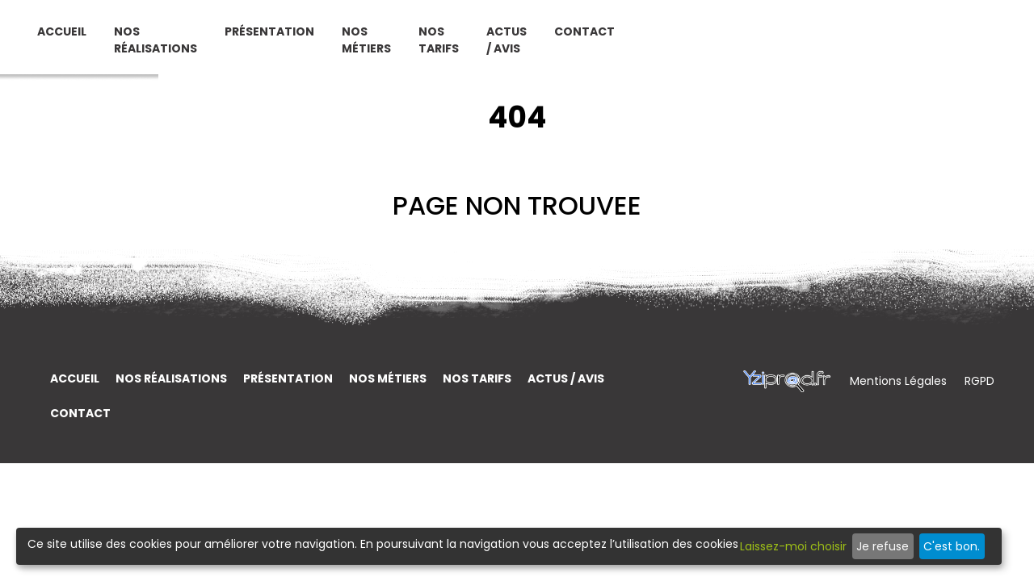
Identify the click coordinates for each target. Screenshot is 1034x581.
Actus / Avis (813, 46)
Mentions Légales (900, 381)
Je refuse (882, 546)
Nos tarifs (716, 46)
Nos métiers (617, 46)
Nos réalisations (381, 46)
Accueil (288, 38)
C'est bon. (951, 546)
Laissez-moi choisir (793, 546)
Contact (921, 38)
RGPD (979, 381)
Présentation (520, 38)
